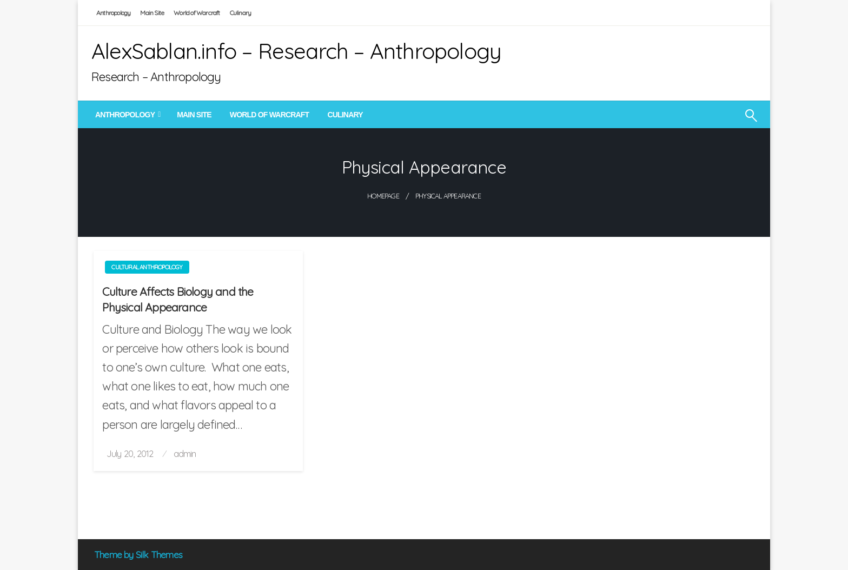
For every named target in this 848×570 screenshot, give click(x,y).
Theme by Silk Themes (138, 554)
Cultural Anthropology (146, 267)
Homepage (383, 195)
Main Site (152, 13)
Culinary (240, 13)
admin (185, 453)
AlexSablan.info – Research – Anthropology (296, 50)
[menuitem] (127, 114)
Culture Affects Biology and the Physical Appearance (177, 299)
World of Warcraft (197, 13)
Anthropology (113, 13)
